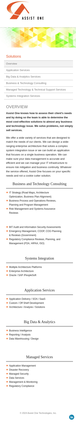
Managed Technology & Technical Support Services (36, 89)
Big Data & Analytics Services (23, 76)
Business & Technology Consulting (26, 83)
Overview (11, 63)
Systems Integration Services (23, 95)
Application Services (18, 70)
